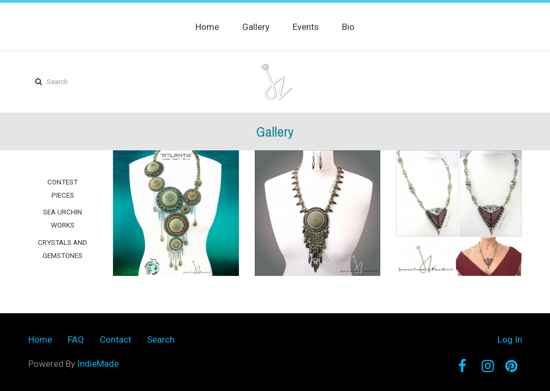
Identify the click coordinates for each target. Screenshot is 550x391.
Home (207, 27)
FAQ (76, 339)
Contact (115, 339)
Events (306, 27)
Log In (509, 339)
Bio (348, 27)
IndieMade (98, 363)
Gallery (255, 27)
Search (160, 339)
